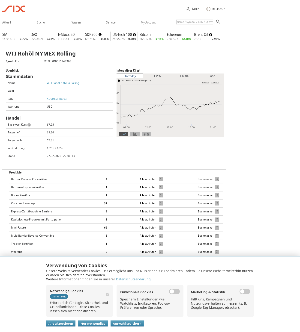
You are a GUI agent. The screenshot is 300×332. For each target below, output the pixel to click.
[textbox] (194, 22)
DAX (34, 34)
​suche (41, 22)
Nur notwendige (93, 323)
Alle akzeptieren (60, 323)
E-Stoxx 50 (66, 34)
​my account (148, 22)
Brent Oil (201, 34)
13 (105, 236)
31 (105, 203)
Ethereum (174, 34)
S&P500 (92, 34)
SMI (5, 34)
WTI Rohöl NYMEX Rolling (63, 83)
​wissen (76, 22)
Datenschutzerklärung (133, 279)
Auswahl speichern (127, 323)
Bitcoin (145, 34)
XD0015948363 (57, 99)
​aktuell (6, 22)
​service (111, 22)
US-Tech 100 (122, 34)
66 (105, 227)
